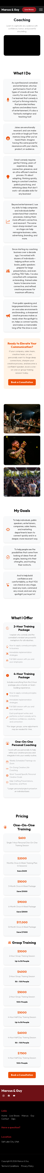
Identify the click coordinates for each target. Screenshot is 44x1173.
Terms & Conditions (10, 1166)
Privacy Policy (27, 1166)
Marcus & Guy (10, 9)
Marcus (25, 1115)
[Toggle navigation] (41, 10)
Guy (32, 1115)
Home (4, 1115)
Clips (13, 1118)
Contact (5, 1118)
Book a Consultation (22, 382)
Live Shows (29, 10)
